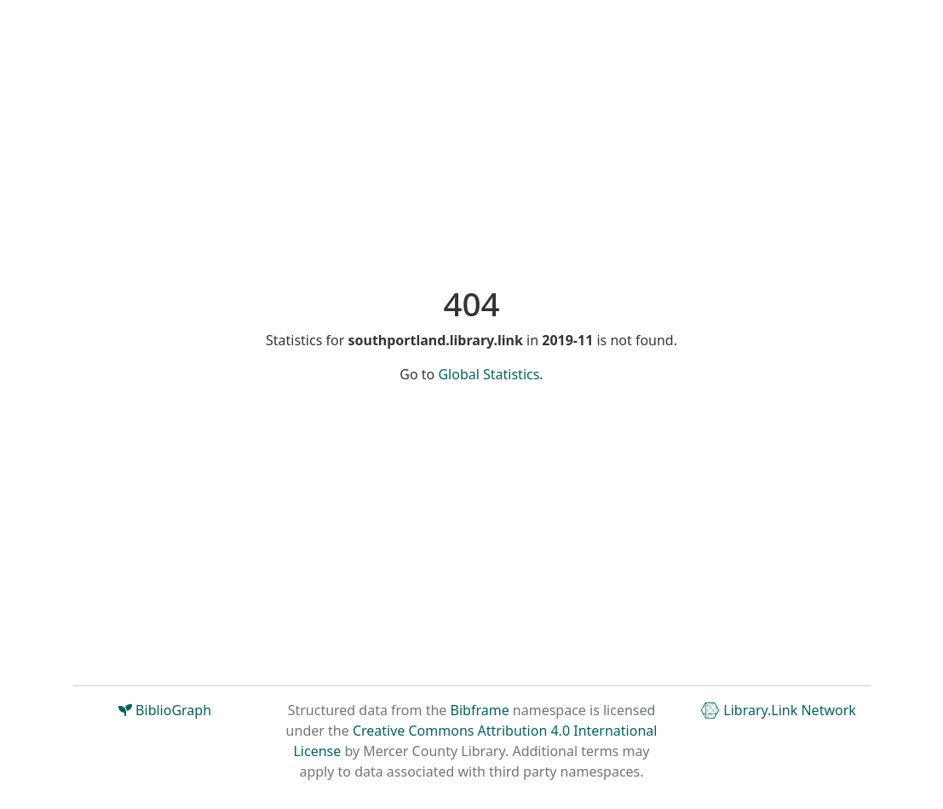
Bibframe (480, 710)
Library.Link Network (778, 710)
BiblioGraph (164, 710)
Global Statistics (488, 374)
